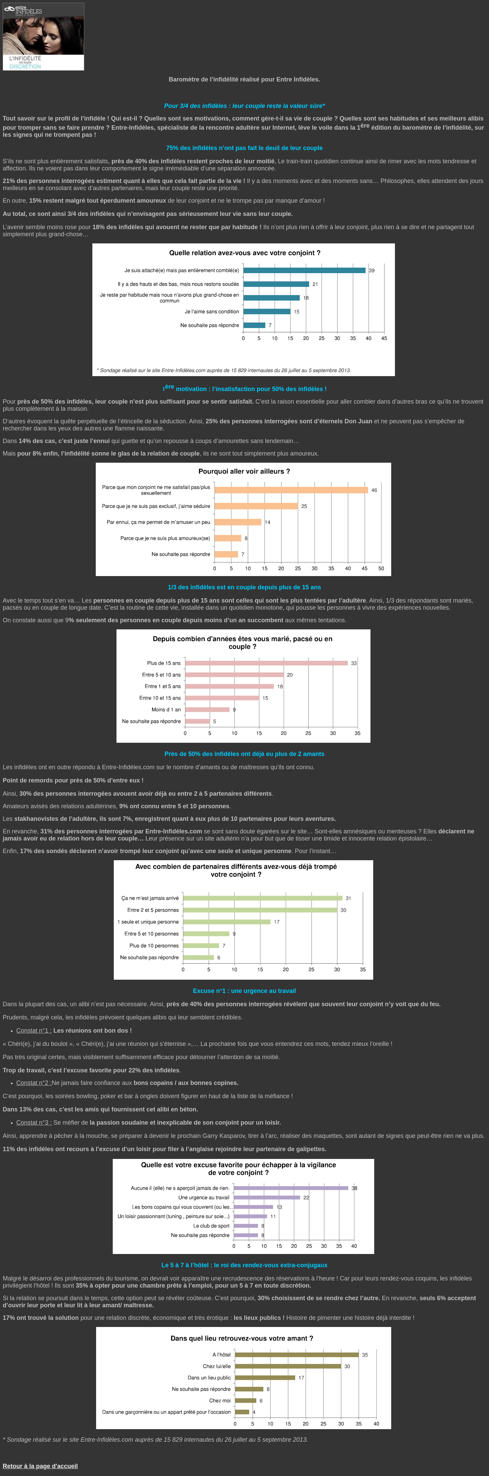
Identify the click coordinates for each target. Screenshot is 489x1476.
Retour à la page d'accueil (40, 1466)
